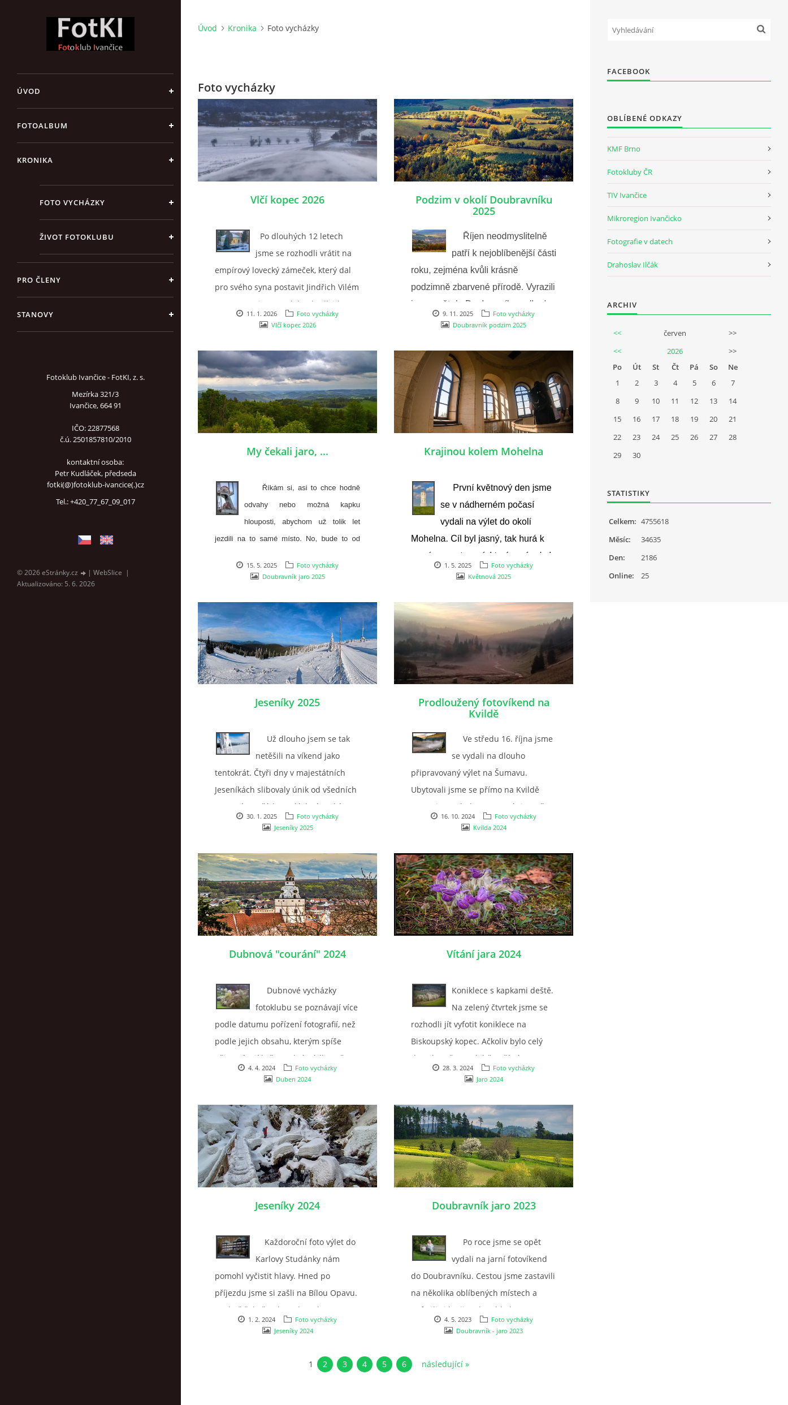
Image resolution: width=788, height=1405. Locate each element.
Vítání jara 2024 (484, 953)
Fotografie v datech (640, 241)
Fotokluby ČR (629, 172)
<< (617, 333)
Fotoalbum (42, 125)
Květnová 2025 (489, 576)
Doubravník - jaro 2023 (489, 1330)
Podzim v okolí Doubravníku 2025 (483, 205)
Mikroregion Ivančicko (644, 218)
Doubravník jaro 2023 (484, 1205)
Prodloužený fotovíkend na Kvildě (483, 708)
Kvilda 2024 (489, 827)
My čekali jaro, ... (287, 451)
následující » (445, 1364)
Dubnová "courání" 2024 (287, 953)
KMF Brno (623, 149)
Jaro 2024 (490, 1079)
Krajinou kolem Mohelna (483, 451)
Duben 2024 (293, 1079)
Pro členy (39, 280)
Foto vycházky (72, 202)
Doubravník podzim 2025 (489, 325)
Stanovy (35, 314)
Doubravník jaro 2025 (293, 576)
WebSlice (107, 572)
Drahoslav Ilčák (632, 265)
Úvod (29, 91)
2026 (675, 351)
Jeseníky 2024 (287, 1205)
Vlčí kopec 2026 (287, 199)
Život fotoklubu (77, 237)
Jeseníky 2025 (287, 702)
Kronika (35, 160)
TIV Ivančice (627, 195)
